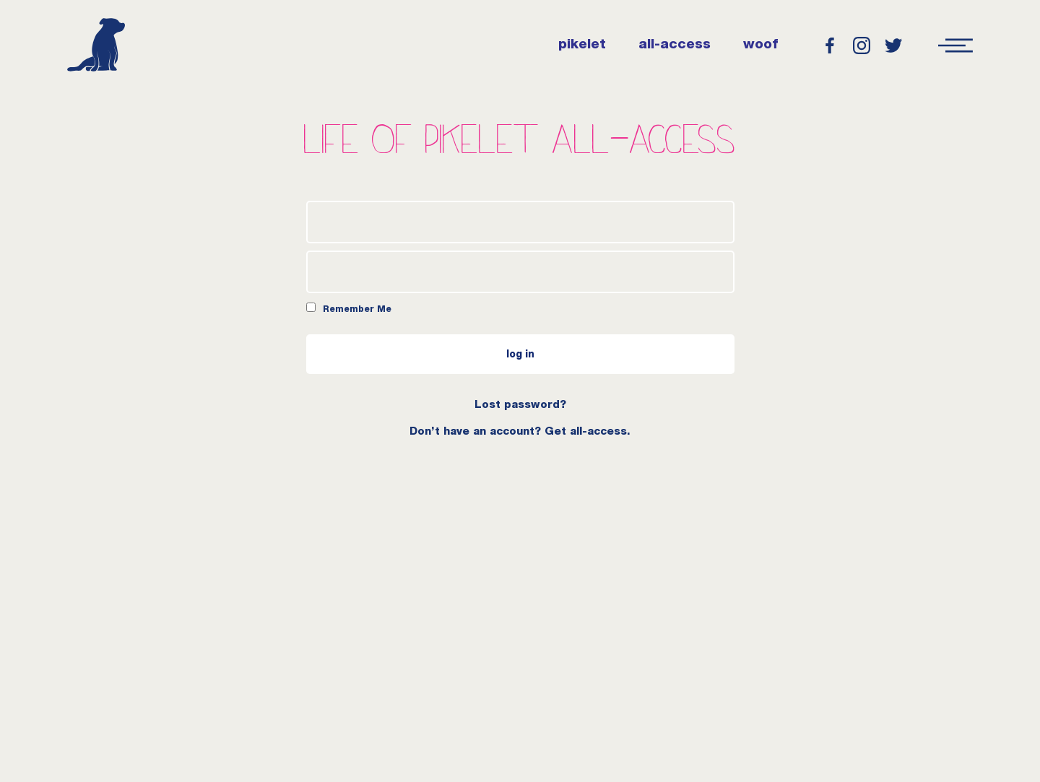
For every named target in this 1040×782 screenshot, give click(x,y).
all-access (674, 45)
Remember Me (348, 308)
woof (760, 45)
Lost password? (520, 405)
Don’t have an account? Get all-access (518, 432)
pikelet (582, 45)
